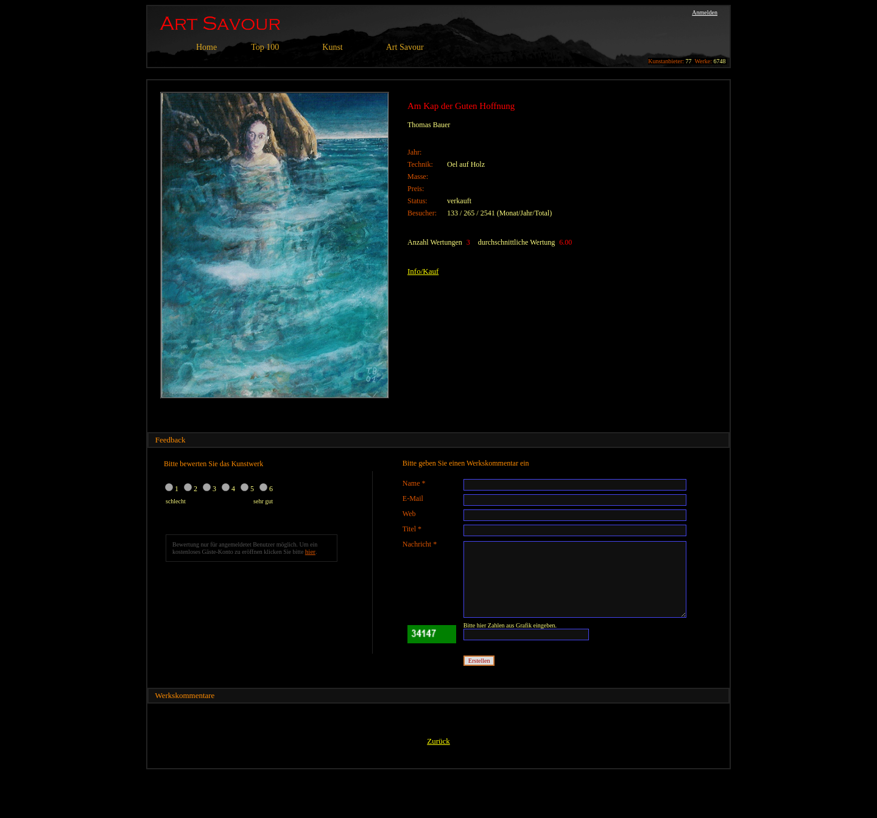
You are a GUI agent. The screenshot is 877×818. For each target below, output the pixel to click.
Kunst (332, 47)
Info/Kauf (422, 271)
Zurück (438, 741)
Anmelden (704, 12)
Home (206, 47)
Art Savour (405, 47)
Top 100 (265, 47)
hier (310, 551)
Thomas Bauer (428, 125)
